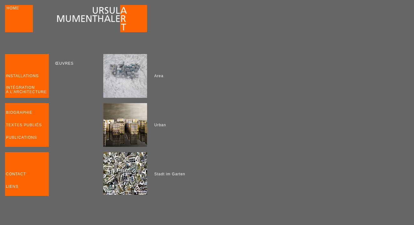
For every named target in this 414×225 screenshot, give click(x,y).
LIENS (12, 186)
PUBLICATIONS (21, 137)
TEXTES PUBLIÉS (24, 125)
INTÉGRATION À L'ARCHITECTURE (26, 89)
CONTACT (16, 174)
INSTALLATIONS (22, 76)
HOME (13, 8)
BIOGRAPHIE (19, 112)
